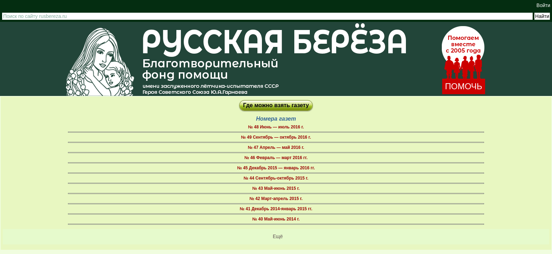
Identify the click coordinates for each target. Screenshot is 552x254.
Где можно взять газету (276, 105)
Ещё (278, 236)
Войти (543, 5)
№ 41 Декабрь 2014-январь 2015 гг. (276, 208)
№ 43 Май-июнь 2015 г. (276, 188)
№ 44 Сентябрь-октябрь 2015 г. (276, 178)
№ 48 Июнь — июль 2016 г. (276, 127)
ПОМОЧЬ (463, 86)
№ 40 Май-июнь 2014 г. (276, 219)
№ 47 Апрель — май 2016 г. (276, 147)
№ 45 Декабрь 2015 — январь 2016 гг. (276, 167)
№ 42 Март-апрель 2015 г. (276, 198)
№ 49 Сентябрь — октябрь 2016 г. (276, 137)
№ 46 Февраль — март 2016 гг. (275, 157)
